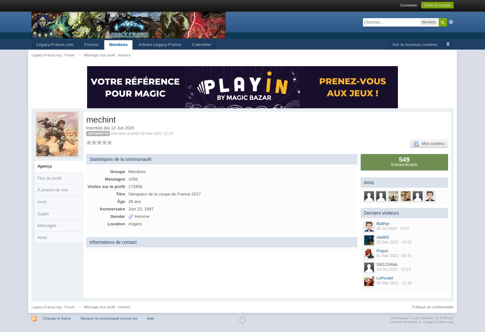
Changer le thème (57, 318)
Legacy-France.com (54, 44)
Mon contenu (428, 144)
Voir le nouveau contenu (414, 44)
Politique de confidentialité (433, 307)
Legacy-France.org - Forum (53, 307)
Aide (150, 318)
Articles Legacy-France (159, 44)
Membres (118, 44)
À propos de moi (52, 189)
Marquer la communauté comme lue (109, 318)
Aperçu (44, 166)
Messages (46, 225)
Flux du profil (49, 178)
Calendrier (201, 44)
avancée (451, 22)
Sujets (43, 213)
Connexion (408, 5)
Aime (42, 237)
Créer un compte (437, 5)
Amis (42, 201)
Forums (91, 44)
